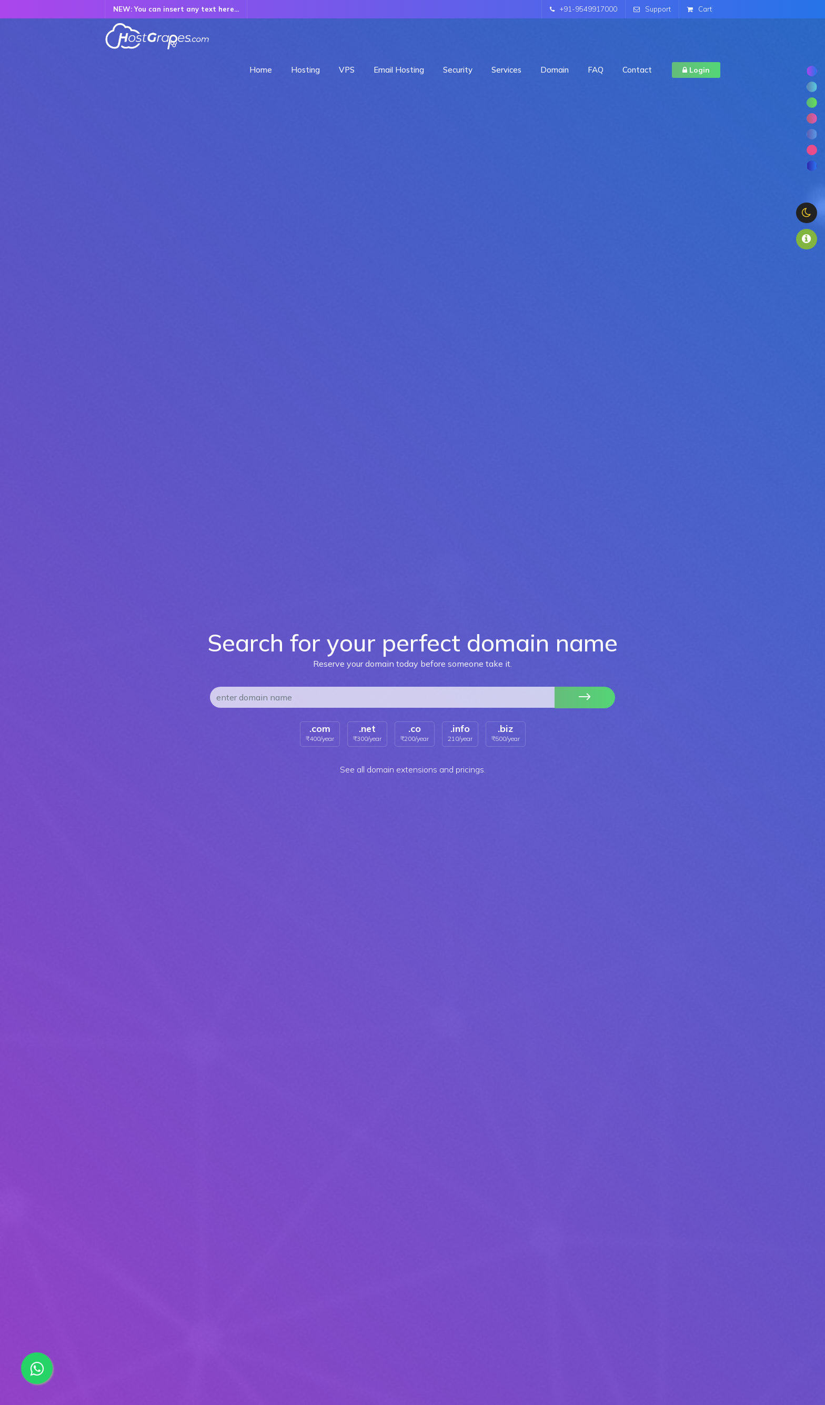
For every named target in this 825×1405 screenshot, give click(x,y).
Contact (637, 70)
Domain (554, 70)
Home (260, 70)
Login (696, 70)
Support (652, 9)
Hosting (305, 70)
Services (506, 70)
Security (457, 70)
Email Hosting (399, 70)
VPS (347, 70)
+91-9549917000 (583, 9)
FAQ (595, 70)
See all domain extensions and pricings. (413, 769)
